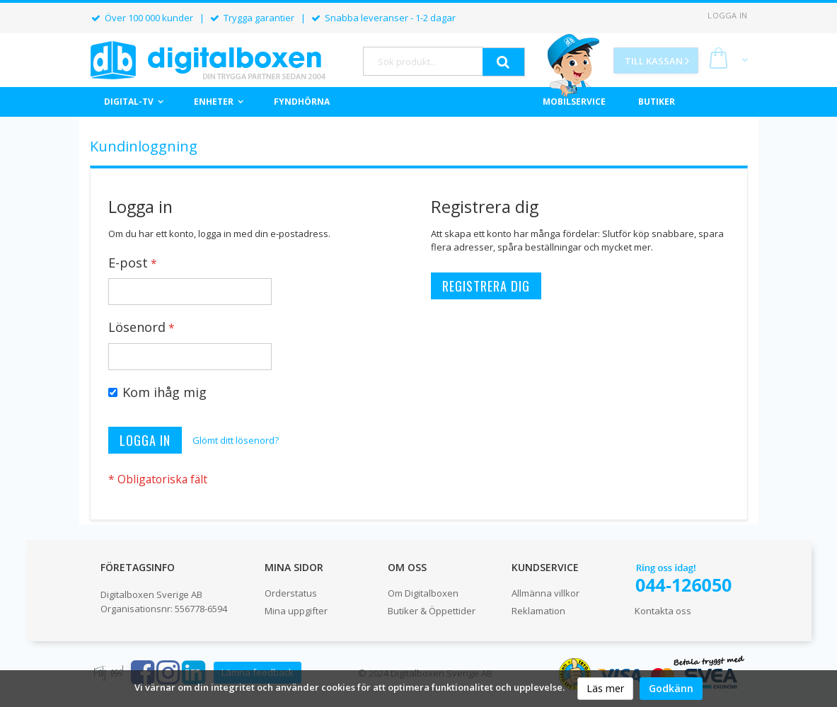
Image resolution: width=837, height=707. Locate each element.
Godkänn (671, 688)
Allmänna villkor (545, 593)
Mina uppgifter (296, 610)
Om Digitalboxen (423, 593)
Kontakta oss (663, 610)
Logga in (727, 15)
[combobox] (423, 61)
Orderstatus (291, 593)
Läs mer (605, 688)
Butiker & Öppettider (431, 610)
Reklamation (538, 610)
